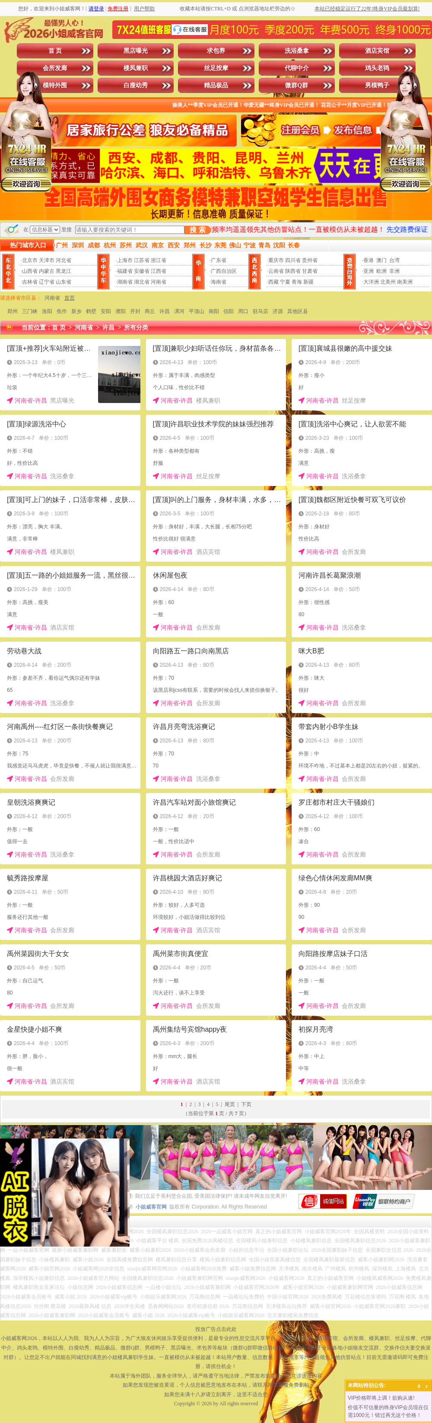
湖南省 (125, 282)
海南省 (218, 282)
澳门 (381, 260)
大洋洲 (371, 282)
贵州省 (310, 260)
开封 (135, 311)
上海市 (125, 260)
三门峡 (30, 311)
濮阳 (120, 311)
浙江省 (158, 260)
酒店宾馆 (377, 51)
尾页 (230, 1104)
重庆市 (276, 260)
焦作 (62, 311)
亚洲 (368, 271)
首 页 (55, 51)
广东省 (218, 260)
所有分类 (136, 327)
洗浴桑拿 (297, 51)
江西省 (158, 271)
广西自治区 (224, 271)
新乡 (76, 311)
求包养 (216, 51)
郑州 (12, 311)
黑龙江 (63, 271)
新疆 (308, 282)
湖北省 (141, 282)
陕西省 (293, 271)
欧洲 (381, 271)
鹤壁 (91, 311)
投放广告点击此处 (216, 1329)
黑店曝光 (136, 51)
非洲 (394, 271)
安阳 (106, 311)
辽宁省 (46, 282)
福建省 (125, 271)
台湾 (394, 260)
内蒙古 (46, 271)
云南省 (276, 271)
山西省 (30, 271)
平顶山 (196, 311)
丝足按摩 (216, 68)
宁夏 (285, 282)
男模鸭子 (377, 85)
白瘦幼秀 (136, 85)
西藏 (273, 282)
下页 (246, 1104)
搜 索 (197, 229)
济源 (278, 311)
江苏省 (141, 260)
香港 (368, 260)
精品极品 (216, 85)
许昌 (164, 311)
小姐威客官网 (151, 1207)
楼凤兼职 (136, 68)
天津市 (46, 260)
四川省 (293, 260)
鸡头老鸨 (377, 68)
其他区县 (297, 311)
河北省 (63, 260)
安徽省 (141, 271)
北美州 (388, 282)
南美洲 (405, 282)
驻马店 (260, 311)
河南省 (158, 282)
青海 (297, 282)
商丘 (150, 311)
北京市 (30, 260)
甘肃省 (310, 271)
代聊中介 (297, 68)
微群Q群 (296, 85)
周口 (243, 311)
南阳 (214, 311)
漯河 (179, 311)
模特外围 (55, 85)
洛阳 (47, 311)
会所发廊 (55, 68)
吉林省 (30, 282)
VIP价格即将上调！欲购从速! (381, 1398)
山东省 (63, 282)
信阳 (228, 311)
